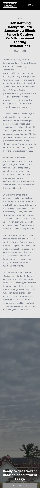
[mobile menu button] (35, 5)
